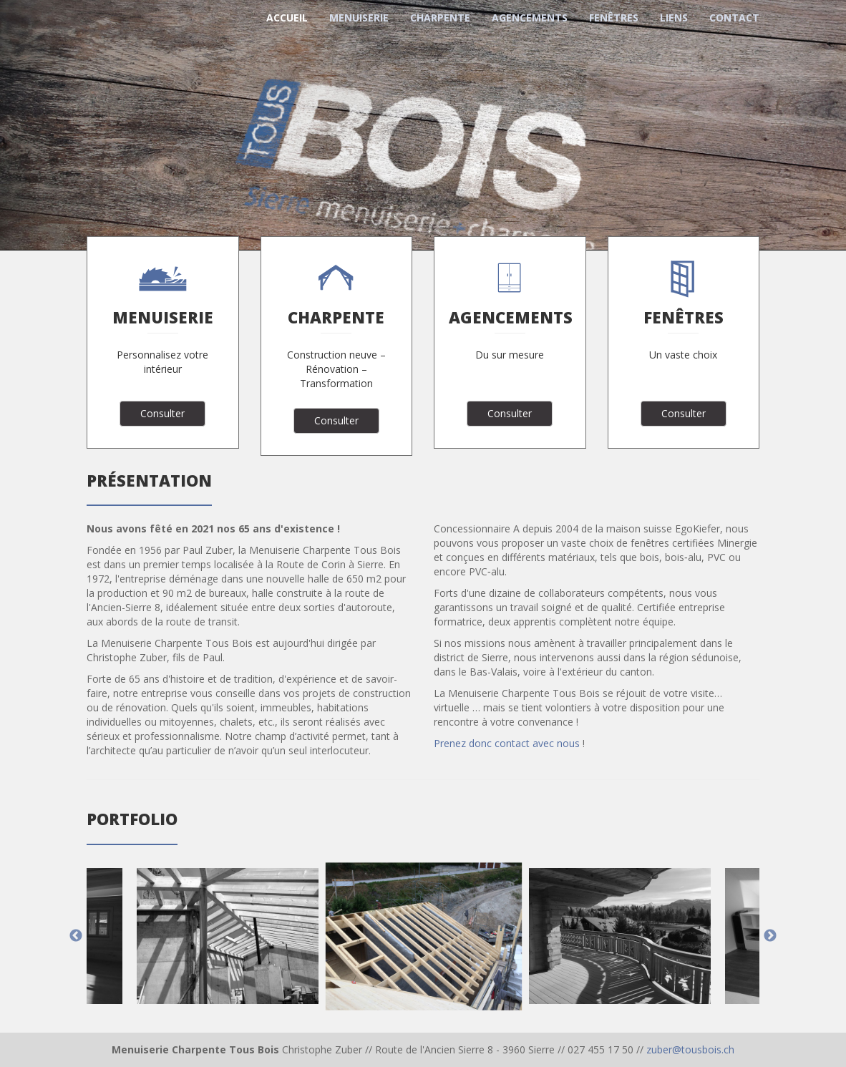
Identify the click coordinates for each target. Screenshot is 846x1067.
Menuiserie (359, 17)
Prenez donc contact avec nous (507, 743)
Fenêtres (613, 17)
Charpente (440, 17)
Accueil (287, 17)
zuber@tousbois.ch (690, 1049)
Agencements (530, 17)
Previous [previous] (76, 936)
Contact (734, 17)
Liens (674, 17)
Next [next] (770, 936)
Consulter (162, 413)
